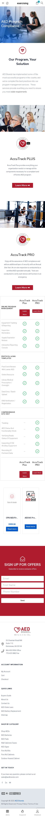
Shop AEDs (5, 731)
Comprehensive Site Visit (8, 413)
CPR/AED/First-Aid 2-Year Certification (12, 518)
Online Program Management (8, 308)
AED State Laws (7, 707)
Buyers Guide (6, 696)
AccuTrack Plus (24, 302)
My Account (5, 672)
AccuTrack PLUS (22, 159)
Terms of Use (33, 804)
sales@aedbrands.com (10, 777)
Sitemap (4, 715)
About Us (4, 699)
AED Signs (5, 747)
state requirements (19, 92)
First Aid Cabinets (7, 755)
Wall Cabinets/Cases (9, 743)
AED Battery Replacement (11, 711)
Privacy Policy (22, 804)
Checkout (4, 679)
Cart (2, 675)
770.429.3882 (11, 653)
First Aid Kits (5, 751)
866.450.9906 (11, 650)
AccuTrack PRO (22, 255)
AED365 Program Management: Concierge (31, 518)
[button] (37, 3)
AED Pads (5, 739)
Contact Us (5, 703)
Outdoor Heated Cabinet (10, 758)
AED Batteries (6, 735)
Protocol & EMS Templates (8, 357)
